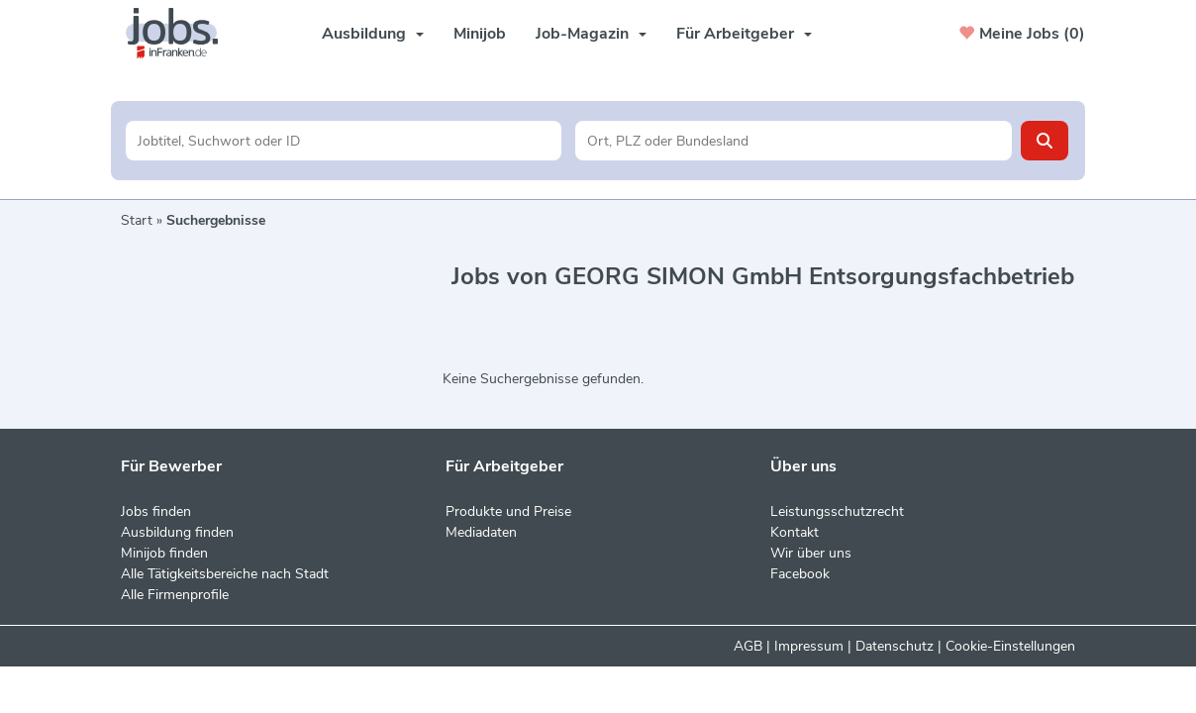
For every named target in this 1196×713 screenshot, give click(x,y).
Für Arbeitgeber (744, 34)
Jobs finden (156, 511)
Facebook (800, 573)
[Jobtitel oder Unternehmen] (344, 140)
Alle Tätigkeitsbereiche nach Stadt (225, 573)
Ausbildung (373, 34)
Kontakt (794, 532)
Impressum (809, 646)
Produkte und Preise (508, 511)
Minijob (479, 34)
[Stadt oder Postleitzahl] (793, 140)
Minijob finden (164, 553)
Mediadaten (481, 532)
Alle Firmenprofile (175, 594)
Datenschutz (894, 646)
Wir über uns (810, 553)
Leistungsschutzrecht (837, 511)
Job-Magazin (591, 34)
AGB (748, 646)
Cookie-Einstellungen (1010, 646)
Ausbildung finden (177, 532)
